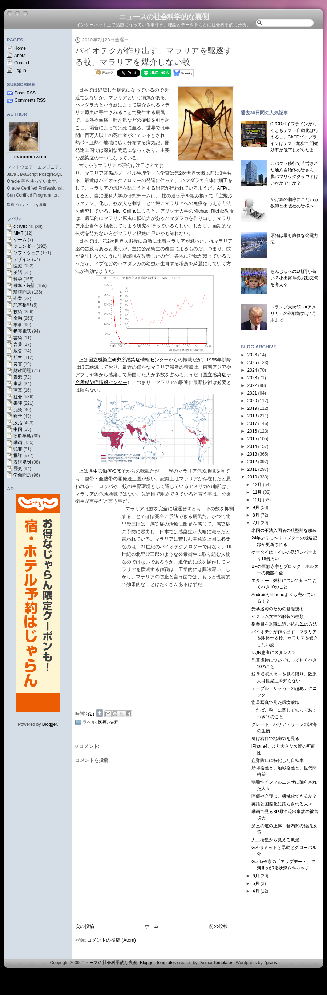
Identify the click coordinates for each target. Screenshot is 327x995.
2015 (252, 438)
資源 (17, 377)
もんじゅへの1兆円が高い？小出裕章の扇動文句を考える (294, 278)
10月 (257, 499)
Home (20, 48)
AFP (221, 188)
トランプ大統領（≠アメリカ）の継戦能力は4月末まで (293, 313)
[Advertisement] (280, 66)
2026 (252, 354)
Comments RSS (30, 100)
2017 (252, 423)
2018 (252, 415)
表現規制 (22, 462)
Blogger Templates (158, 962)
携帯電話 (22, 331)
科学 (17, 279)
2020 (252, 400)
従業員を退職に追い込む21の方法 (284, 624)
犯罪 (17, 449)
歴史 (17, 468)
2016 (252, 431)
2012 (252, 461)
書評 (17, 403)
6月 (256, 875)
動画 (17, 442)
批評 (17, 455)
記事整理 (22, 305)
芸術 (17, 337)
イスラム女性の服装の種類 (277, 616)
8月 (256, 515)
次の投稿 (84, 926)
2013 (252, 454)
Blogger (49, 724)
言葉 (17, 344)
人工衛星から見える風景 (275, 839)
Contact (21, 62)
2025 (252, 362)
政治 (17, 422)
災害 (17, 364)
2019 (252, 408)
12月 (257, 484)
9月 (256, 507)
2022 (252, 385)
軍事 (17, 324)
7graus (270, 962)
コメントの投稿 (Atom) (111, 940)
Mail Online (125, 211)
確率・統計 (24, 285)
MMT (18, 233)
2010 (252, 477)
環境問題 (22, 292)
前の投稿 (218, 926)
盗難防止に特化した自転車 (277, 760)
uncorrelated (30, 157)
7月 (256, 522)
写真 (17, 390)
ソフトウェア (26, 252)
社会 (17, 396)
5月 (256, 883)
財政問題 (22, 370)
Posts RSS (25, 93)
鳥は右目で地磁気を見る (275, 738)
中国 (17, 429)
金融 (17, 318)
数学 (17, 416)
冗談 (17, 409)
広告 (17, 350)
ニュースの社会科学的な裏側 (164, 17)
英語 (17, 272)
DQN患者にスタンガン (273, 652)
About (19, 55)
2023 (252, 377)
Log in (20, 70)
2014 (252, 446)
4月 (256, 891)
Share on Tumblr (99, 713)
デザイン (22, 259)
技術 (17, 311)
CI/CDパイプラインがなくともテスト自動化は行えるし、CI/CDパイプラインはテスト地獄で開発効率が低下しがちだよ (294, 137)
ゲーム (20, 239)
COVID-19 (23, 226)
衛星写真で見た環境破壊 (275, 702)
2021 (252, 393)
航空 (17, 357)
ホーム (152, 926)
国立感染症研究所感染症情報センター (128, 360)
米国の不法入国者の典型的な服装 (284, 530)
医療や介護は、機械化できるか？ (284, 796)
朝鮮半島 (22, 435)
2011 (252, 469)
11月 (257, 492)
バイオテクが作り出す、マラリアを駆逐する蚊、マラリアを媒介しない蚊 (284, 638)
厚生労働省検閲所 (107, 471)
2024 (252, 370)
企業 (17, 298)
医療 (17, 265)
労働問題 (22, 475)
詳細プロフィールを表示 (27, 205)
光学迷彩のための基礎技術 (277, 608)
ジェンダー (24, 246)
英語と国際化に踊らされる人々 (281, 803)
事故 (17, 383)
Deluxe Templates (216, 962)
